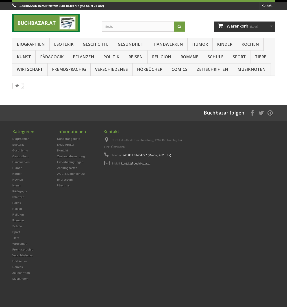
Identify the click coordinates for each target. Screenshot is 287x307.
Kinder (224, 44)
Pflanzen (83, 56)
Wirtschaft (30, 69)
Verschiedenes (111, 69)
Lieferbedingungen (70, 162)
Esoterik (64, 44)
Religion (161, 56)
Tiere (260, 56)
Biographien (31, 44)
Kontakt (267, 5)
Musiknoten (251, 69)
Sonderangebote (68, 139)
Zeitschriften (212, 69)
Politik (111, 56)
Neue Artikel (65, 144)
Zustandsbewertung (71, 156)
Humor (200, 44)
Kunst (24, 56)
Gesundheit (131, 44)
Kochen (250, 44)
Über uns (63, 185)
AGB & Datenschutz (71, 173)
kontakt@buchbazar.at (135, 163)
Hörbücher (149, 69)
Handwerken (168, 44)
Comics (179, 69)
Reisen (135, 56)
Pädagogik (52, 56)
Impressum (65, 179)
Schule (216, 56)
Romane (189, 56)
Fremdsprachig (69, 69)
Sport (239, 56)
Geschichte (96, 44)
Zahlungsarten (67, 168)
